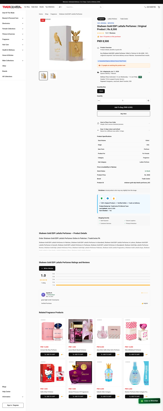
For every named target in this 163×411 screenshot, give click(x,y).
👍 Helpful (145, 303)
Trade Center (124, 19)
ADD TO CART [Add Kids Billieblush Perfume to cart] (134, 354)
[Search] (100, 7)
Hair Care (5, 45)
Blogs (4, 387)
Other (4, 66)
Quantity (99, 96)
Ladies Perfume (112, 19)
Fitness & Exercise (8, 34)
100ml (101, 91)
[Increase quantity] (148, 100)
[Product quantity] (124, 100)
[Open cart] (159, 7)
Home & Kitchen (7, 55)
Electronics (6, 23)
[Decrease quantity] (99, 100)
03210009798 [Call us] (150, 7)
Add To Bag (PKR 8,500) (124, 107)
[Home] (12, 7)
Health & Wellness (8, 50)
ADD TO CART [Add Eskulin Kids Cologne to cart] (106, 396)
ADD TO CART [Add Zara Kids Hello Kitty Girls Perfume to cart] (106, 354)
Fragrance (5, 39)
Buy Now (123, 114)
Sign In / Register (13, 405)
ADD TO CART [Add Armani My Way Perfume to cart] (49, 354)
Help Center (6, 391)
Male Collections (8, 60)
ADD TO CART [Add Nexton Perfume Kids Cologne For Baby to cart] (134, 396)
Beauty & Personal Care (10, 18)
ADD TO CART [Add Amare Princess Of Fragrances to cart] (77, 396)
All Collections (7, 76)
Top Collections (49, 7)
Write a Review (47, 268)
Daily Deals (34, 7)
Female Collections (8, 29)
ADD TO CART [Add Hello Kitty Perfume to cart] (49, 396)
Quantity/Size (101, 87)
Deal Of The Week (8, 13)
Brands (42, 7)
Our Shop (27, 7)
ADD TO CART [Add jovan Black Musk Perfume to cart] (77, 354)
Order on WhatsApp (149, 401)
